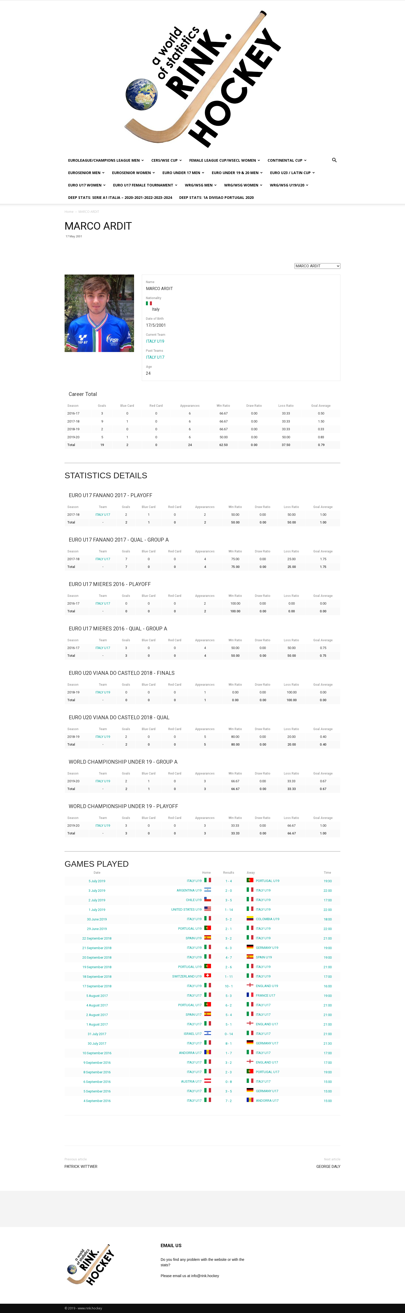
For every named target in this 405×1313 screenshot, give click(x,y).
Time (327, 872)
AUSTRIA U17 (195, 1081)
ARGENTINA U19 (193, 890)
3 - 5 (228, 900)
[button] (334, 160)
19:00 (328, 948)
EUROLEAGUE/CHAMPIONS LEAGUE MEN (106, 160)
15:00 (328, 1082)
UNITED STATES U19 (190, 909)
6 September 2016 (97, 1082)
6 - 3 (228, 948)
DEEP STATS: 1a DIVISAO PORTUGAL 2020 (216, 197)
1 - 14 (229, 910)
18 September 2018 (96, 977)
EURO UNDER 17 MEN (183, 172)
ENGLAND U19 (262, 986)
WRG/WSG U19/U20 (289, 185)
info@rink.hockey (205, 1276)
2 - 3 (228, 1072)
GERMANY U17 (262, 1043)
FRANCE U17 (261, 995)
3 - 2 (228, 938)
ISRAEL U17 (196, 1034)
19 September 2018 (96, 967)
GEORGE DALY (328, 1166)
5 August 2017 (97, 996)
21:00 (328, 938)
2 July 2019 (97, 900)
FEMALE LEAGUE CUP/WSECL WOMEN (224, 160)
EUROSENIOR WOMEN (133, 172)
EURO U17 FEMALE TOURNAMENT (145, 185)
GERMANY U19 (262, 948)
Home (69, 211)
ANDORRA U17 (194, 1053)
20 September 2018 (96, 957)
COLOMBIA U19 (263, 919)
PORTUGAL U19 (263, 881)
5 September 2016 (97, 1091)
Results (228, 872)
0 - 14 (229, 1034)
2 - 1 (228, 929)
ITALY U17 (155, 357)
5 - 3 (228, 996)
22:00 (328, 891)
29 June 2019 (97, 929)
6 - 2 (228, 1005)
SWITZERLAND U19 (190, 976)
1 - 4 (228, 881)
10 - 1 (229, 986)
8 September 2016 (97, 1072)
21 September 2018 (96, 948)
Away (251, 872)
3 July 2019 (97, 891)
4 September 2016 (97, 1101)
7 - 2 (228, 1101)
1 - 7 (228, 1053)
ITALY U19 (155, 341)
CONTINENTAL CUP (287, 160)
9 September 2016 (97, 1063)
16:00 (328, 986)
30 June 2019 (97, 919)
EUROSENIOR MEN (86, 172)
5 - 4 (228, 1015)
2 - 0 (228, 891)
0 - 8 (228, 1082)
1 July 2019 (97, 910)
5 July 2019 (97, 881)
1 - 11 (229, 977)
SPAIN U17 (197, 1015)
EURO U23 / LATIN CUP (292, 172)
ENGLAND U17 (262, 1024)
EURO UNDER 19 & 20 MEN (237, 172)
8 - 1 (228, 1043)
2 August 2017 (97, 1015)
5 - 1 (228, 1024)
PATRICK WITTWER (81, 1166)
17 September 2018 (96, 986)
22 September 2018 (96, 938)
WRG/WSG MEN (201, 185)
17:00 (328, 900)
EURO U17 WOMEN (87, 185)
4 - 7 (228, 957)
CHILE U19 (197, 900)
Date (97, 872)
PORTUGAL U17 (193, 1005)
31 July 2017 (97, 1034)
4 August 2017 (97, 1005)
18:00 (328, 919)
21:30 (328, 1043)
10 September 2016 (96, 1053)
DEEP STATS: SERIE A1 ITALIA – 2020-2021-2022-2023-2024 (120, 197)
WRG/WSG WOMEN (243, 185)
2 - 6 (228, 967)
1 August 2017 (97, 1024)
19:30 (328, 881)
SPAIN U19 (197, 938)
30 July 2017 (97, 1043)
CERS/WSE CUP (166, 160)
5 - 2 (228, 919)
